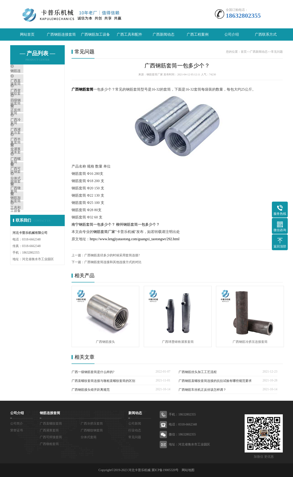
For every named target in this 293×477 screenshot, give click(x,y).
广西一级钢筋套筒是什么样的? (93, 372)
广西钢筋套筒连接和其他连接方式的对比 (113, 262)
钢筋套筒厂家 (104, 232)
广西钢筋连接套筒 (61, 35)
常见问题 (277, 52)
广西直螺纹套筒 (33, 85)
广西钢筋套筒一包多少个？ (177, 66)
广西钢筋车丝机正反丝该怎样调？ (202, 389)
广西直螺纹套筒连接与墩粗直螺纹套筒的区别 (103, 381)
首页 (244, 52)
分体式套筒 (29, 219)
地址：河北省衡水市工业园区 (189, 444)
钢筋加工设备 (31, 245)
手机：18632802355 (182, 414)
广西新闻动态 (163, 35)
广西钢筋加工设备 (95, 35)
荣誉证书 (16, 430)
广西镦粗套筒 (31, 232)
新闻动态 (135, 413)
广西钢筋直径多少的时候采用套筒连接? (112, 255)
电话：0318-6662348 (183, 424)
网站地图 (188, 470)
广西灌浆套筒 (31, 152)
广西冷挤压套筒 (33, 138)
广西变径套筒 (31, 98)
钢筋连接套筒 (31, 71)
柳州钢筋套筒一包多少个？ (138, 225)
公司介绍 (231, 35)
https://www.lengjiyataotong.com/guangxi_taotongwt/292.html (135, 239)
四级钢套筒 (29, 112)
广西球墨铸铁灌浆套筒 (177, 341)
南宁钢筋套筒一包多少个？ (93, 225)
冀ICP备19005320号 (165, 470)
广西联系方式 (266, 35)
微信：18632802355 (182, 434)
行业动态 (134, 430)
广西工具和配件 (129, 35)
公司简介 (16, 423)
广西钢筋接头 (105, 341)
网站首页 (27, 35)
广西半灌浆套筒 (33, 165)
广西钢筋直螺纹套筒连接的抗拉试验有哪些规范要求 (215, 381)
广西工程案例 (198, 35)
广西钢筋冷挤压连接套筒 (248, 341)
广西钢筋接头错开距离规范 (91, 389)
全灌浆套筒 (29, 178)
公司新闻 (134, 423)
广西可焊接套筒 (33, 205)
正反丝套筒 (29, 125)
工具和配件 (29, 259)
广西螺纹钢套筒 (33, 192)
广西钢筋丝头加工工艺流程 (198, 372)
